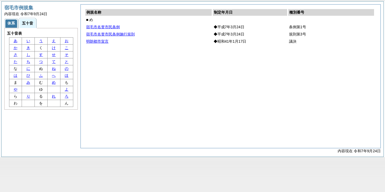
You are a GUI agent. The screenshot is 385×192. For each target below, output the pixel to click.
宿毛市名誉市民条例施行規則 (110, 34)
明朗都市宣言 (97, 41)
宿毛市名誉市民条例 (103, 27)
